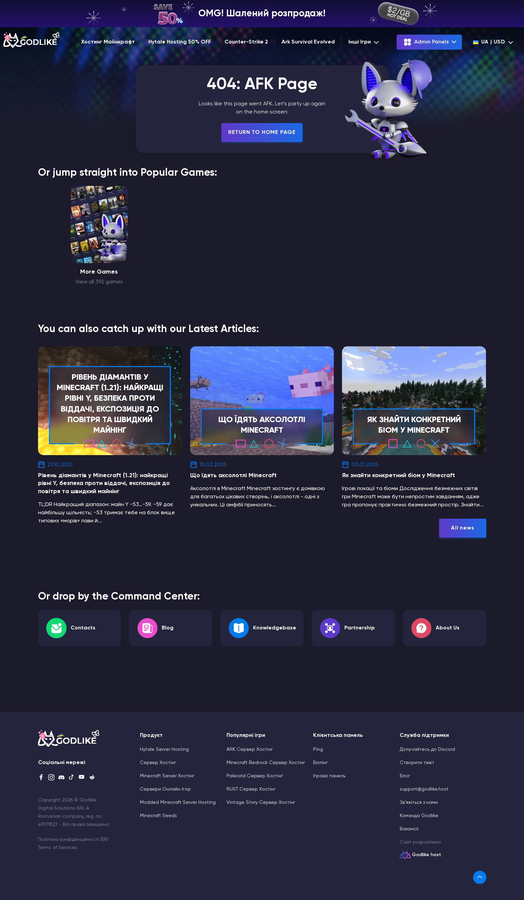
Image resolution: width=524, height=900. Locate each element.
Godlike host (426, 854)
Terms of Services (57, 847)
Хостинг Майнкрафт (108, 42)
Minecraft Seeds (158, 815)
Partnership (359, 628)
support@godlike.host (424, 789)
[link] (479, 877)
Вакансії (409, 829)
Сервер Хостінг (158, 762)
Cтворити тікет (417, 762)
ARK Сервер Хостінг (250, 749)
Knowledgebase (274, 628)
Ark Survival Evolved (308, 42)
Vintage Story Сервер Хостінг (261, 802)
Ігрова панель (329, 776)
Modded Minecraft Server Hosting (178, 802)
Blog (168, 628)
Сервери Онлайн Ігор (165, 789)
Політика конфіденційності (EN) (73, 839)
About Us (447, 628)
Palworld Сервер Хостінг (255, 776)
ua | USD (489, 42)
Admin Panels (426, 42)
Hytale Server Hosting (164, 749)
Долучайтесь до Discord (427, 749)
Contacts (83, 628)
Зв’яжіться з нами (419, 802)
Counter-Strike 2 (246, 42)
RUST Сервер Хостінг (251, 789)
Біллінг (320, 762)
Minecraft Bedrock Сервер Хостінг (266, 762)
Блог (405, 776)
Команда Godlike (419, 815)
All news (462, 528)
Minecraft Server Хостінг (167, 776)
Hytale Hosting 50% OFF (179, 42)
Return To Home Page (262, 132)
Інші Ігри (364, 42)
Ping (318, 749)
